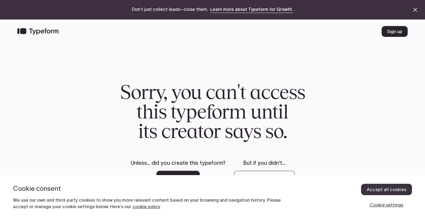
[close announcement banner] (415, 10)
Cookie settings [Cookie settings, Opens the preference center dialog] (386, 204)
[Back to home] (38, 31)
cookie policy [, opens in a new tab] (146, 206)
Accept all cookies (386, 189)
